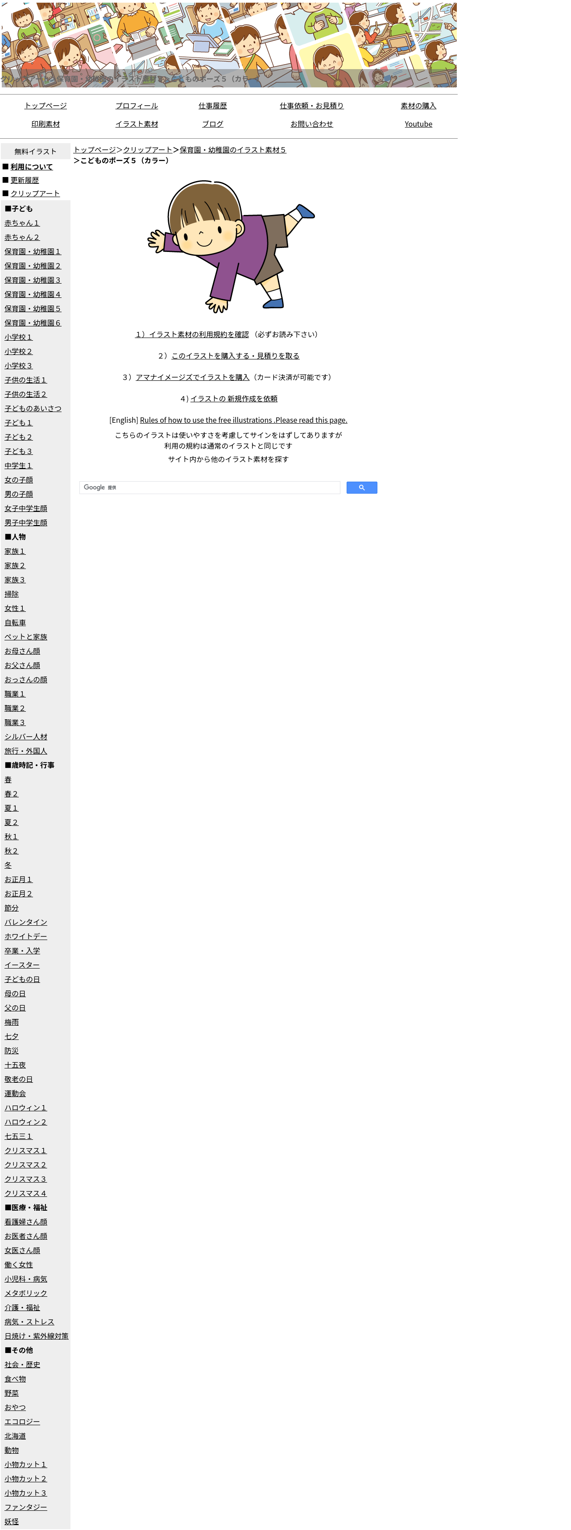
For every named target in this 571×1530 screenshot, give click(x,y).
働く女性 (18, 1264)
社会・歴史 (22, 1364)
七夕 (11, 1036)
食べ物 (15, 1378)
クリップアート (35, 193)
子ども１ (18, 422)
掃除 (11, 593)
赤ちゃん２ (22, 236)
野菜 (11, 1392)
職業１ (15, 693)
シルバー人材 (25, 736)
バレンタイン (25, 921)
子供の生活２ (25, 393)
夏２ (11, 822)
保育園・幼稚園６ (33, 322)
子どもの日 (22, 978)
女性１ (15, 607)
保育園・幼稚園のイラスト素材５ (233, 149)
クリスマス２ (25, 1164)
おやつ (15, 1407)
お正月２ (18, 893)
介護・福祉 (22, 1307)
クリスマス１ (25, 1150)
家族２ (15, 565)
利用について (32, 166)
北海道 (15, 1435)
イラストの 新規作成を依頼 (233, 398)
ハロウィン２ (25, 1121)
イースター (22, 964)
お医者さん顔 (25, 1235)
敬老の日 (18, 1078)
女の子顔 (18, 479)
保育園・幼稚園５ (33, 308)
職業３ (15, 722)
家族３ (15, 579)
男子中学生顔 (25, 522)
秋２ (11, 850)
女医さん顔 (22, 1250)
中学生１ (18, 465)
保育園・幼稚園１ (33, 251)
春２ (11, 793)
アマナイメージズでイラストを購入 (192, 376)
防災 (11, 1050)
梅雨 (11, 1021)
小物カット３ (25, 1492)
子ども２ (18, 436)
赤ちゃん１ (22, 222)
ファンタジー (25, 1506)
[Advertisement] (421, 276)
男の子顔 (18, 493)
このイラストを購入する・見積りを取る (235, 355)
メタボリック (25, 1292)
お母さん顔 (22, 650)
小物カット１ (25, 1464)
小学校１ (18, 336)
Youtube (419, 123)
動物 (11, 1449)
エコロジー (22, 1421)
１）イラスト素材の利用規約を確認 (192, 334)
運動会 (15, 1093)
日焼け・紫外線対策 (36, 1335)
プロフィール (137, 105)
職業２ (15, 707)
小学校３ (18, 365)
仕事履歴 (213, 105)
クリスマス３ (25, 1178)
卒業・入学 (22, 950)
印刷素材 (45, 123)
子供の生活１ (25, 379)
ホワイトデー (25, 936)
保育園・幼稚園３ (33, 279)
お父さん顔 (22, 665)
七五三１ (18, 1135)
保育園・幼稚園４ (33, 294)
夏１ (11, 807)
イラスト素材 (137, 123)
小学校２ (18, 351)
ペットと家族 (25, 636)
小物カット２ (25, 1478)
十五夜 (15, 1064)
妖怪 (11, 1521)
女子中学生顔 (25, 508)
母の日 (15, 993)
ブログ (212, 123)
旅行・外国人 (25, 750)
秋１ (11, 836)
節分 (11, 907)
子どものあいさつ (33, 408)
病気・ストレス (29, 1321)
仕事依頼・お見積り (312, 105)
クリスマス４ (25, 1193)
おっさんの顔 (25, 679)
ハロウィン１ (25, 1107)
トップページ (45, 105)
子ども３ (18, 450)
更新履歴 (25, 179)
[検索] (209, 488)
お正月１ (18, 879)
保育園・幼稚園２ (33, 265)
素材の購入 (419, 105)
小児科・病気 (25, 1278)
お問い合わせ (311, 123)
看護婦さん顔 (25, 1221)
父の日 (15, 1007)
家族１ (15, 550)
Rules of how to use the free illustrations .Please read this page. (244, 419)
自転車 (15, 622)
